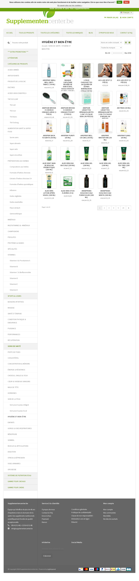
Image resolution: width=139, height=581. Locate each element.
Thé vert (13, 105)
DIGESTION (12, 452)
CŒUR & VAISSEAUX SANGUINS (19, 381)
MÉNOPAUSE (12, 434)
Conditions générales (79, 509)
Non (126, 2)
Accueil (9, 33)
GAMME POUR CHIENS (16, 487)
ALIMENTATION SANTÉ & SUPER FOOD (19, 130)
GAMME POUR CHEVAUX (17, 481)
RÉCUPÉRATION (14, 340)
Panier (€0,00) (111, 17)
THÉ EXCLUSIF (13, 99)
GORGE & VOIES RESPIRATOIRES (20, 428)
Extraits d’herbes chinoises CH (21, 178)
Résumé (74, 522)
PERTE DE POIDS (14, 352)
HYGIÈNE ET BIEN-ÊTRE (17, 417)
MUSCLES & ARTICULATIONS (18, 446)
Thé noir (13, 111)
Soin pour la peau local (18, 411)
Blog (91, 33)
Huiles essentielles (16, 202)
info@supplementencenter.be (22, 528)
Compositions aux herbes (19, 167)
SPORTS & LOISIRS (14, 296)
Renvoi (44, 522)
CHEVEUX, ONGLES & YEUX (18, 375)
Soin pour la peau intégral (19, 405)
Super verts (14, 149)
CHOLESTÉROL (13, 358)
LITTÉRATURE (13, 58)
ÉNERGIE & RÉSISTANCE (16, 370)
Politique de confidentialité (81, 512)
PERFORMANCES (14, 334)
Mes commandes (109, 513)
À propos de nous (106, 33)
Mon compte (126, 17)
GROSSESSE (12, 469)
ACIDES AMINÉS (13, 70)
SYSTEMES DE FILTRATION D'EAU (19, 475)
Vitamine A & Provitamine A (20, 260)
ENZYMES (11, 87)
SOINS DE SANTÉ (14, 346)
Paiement (45, 519)
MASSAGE (11, 308)
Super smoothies (16, 155)
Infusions (13, 190)
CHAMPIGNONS (13, 231)
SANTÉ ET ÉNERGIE (15, 313)
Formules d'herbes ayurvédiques (21, 184)
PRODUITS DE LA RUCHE (17, 81)
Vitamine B (14, 266)
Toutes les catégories (50, 33)
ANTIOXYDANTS (13, 76)
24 (123, 208)
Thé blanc (13, 117)
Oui (119, 2)
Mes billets (107, 516)
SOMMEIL (11, 440)
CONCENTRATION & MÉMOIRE (19, 364)
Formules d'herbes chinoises (20, 173)
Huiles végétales (15, 196)
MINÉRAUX (11, 220)
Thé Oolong (14, 122)
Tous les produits (26, 33)
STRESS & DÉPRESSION (16, 458)
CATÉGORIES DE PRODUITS (18, 64)
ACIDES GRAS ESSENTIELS (17, 93)
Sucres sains (14, 137)
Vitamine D (14, 278)
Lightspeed (51, 569)
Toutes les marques (74, 33)
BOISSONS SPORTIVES (16, 302)
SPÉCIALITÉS (12, 249)
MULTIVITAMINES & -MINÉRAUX (19, 225)
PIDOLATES (12, 237)
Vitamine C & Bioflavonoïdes (20, 272)
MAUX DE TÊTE (13, 387)
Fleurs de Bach (15, 208)
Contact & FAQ (126, 33)
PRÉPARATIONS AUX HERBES (18, 161)
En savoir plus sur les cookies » (69, 5)
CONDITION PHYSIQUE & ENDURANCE (17, 321)
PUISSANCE (12, 328)
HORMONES (12, 393)
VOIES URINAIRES (14, 463)
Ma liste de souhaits (110, 519)
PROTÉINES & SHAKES (16, 243)
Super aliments (15, 143)
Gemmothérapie (16, 214)
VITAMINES (11, 255)
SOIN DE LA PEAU (14, 399)
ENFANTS (11, 422)
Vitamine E (14, 284)
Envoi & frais (46, 516)
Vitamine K (14, 290)
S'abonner (47, 556)
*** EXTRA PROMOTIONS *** (18, 52)
